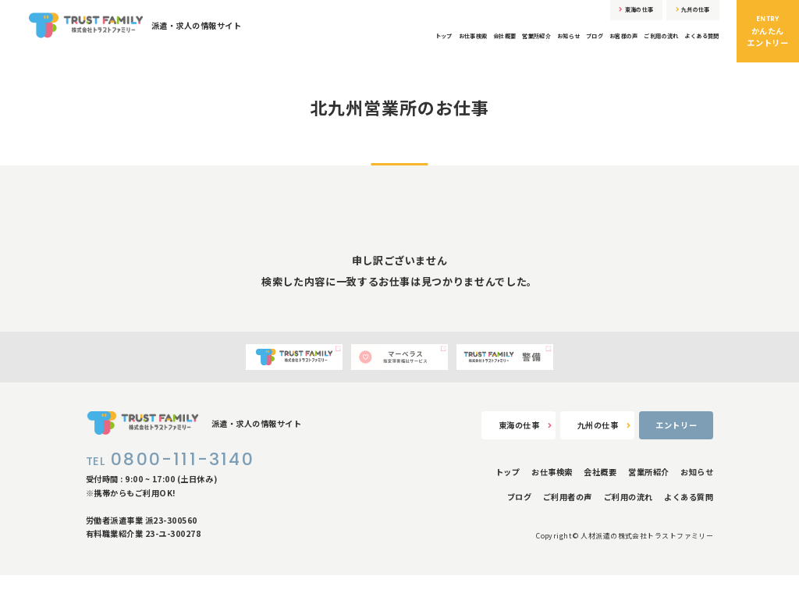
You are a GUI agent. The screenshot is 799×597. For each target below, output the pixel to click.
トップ (326, 45)
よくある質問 (694, 45)
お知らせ (504, 45)
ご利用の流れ (636, 45)
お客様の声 (583, 45)
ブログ (541, 45)
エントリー (676, 447)
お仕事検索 (368, 45)
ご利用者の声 (567, 519)
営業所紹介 (459, 45)
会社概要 (413, 45)
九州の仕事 (682, 14)
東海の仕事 (602, 14)
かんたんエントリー (768, 31)
